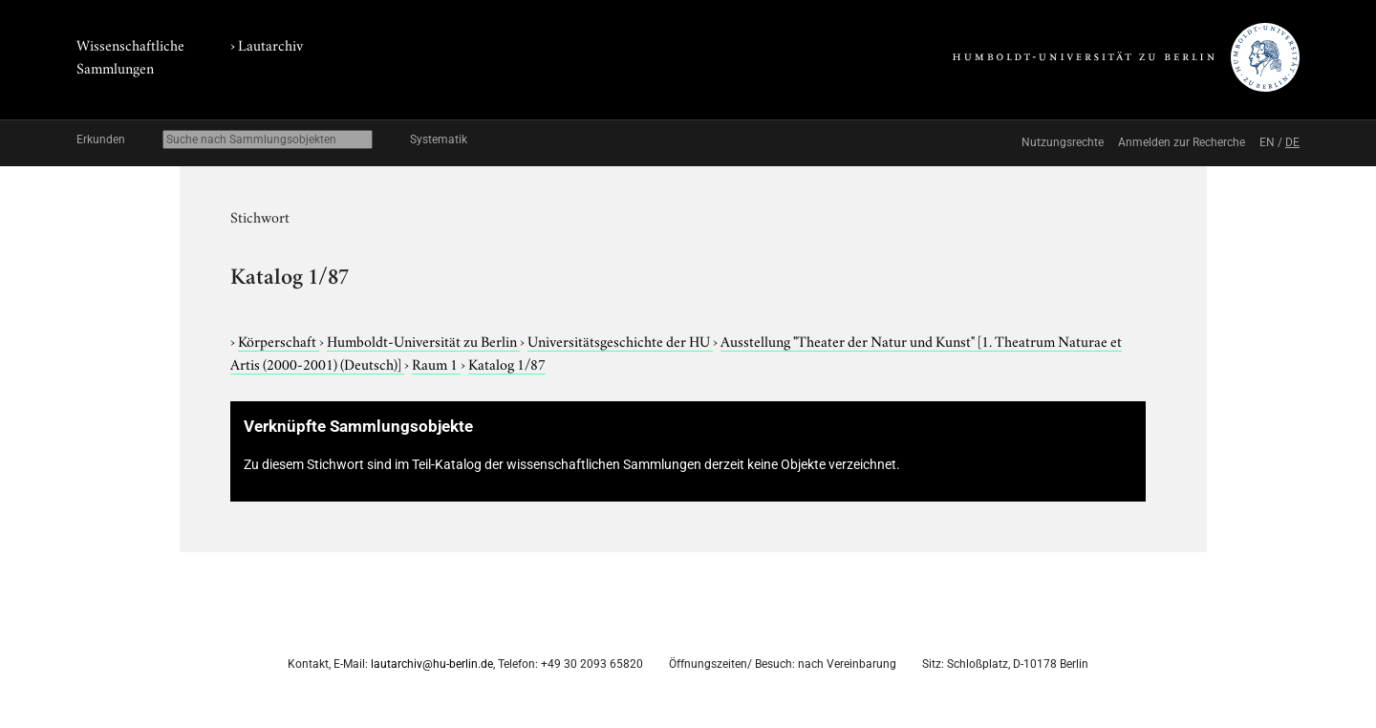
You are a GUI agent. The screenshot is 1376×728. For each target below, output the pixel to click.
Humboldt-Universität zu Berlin (423, 340)
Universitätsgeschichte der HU (620, 340)
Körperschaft (278, 340)
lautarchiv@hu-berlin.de (432, 664)
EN (1267, 142)
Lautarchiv (270, 43)
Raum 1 (436, 363)
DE (1292, 142)
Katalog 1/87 (507, 363)
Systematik (438, 139)
